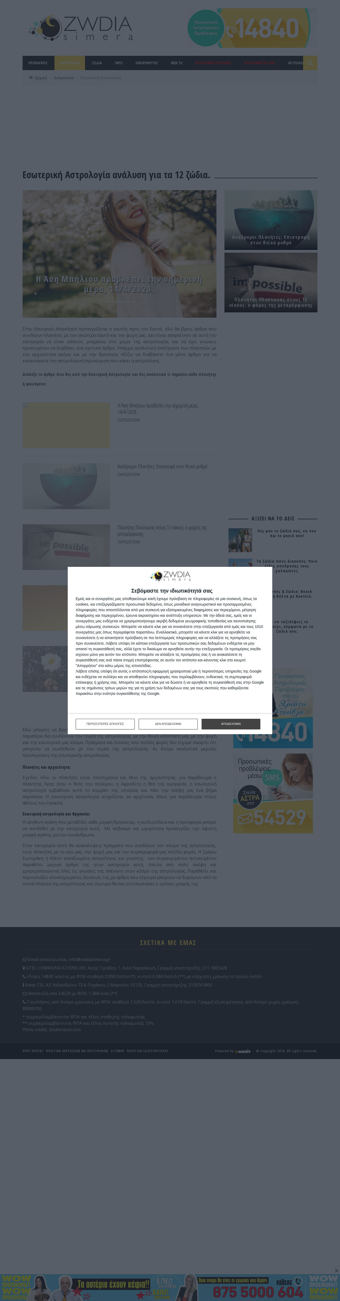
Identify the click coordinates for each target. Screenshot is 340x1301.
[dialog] (170, 650)
